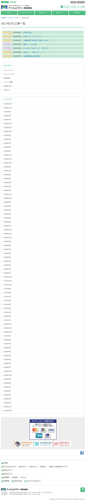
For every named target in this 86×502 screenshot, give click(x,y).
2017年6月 (7, 300)
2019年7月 (7, 210)
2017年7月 (7, 296)
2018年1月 (7, 273)
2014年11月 (8, 407)
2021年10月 (8, 131)
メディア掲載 (8, 82)
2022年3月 (7, 116)
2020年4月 (7, 178)
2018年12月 (8, 230)
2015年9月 (7, 379)
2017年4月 (7, 308)
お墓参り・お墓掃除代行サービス (58, 466)
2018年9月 (7, 241)
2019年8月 (7, 206)
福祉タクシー (60, 13)
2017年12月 (8, 277)
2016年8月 (7, 340)
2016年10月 (8, 332)
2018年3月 (7, 265)
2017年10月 (8, 285)
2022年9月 (7, 112)
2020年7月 (7, 171)
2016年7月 (7, 344)
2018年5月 (7, 257)
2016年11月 (8, 328)
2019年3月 (7, 218)
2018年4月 (7, 261)
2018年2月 (7, 269)
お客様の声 (7, 86)
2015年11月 (8, 371)
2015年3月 (7, 399)
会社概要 (14, 477)
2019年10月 (8, 198)
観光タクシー (43, 13)
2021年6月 (7, 147)
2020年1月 (7, 190)
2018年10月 (8, 237)
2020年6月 (7, 174)
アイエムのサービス (26, 13)
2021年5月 (7, 151)
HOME (9, 13)
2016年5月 (7, 351)
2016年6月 (7, 348)
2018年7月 (7, 249)
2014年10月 (8, 410)
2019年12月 (8, 194)
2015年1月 (7, 403)
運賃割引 (43, 466)
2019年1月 (7, 226)
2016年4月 (7, 355)
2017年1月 (7, 320)
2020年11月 (8, 159)
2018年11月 (8, 233)
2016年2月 (7, 363)
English (13, 2)
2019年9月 (7, 202)
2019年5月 (7, 214)
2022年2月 (7, 119)
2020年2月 (7, 186)
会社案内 (73, 2)
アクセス (23, 477)
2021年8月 (7, 139)
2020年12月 (8, 155)
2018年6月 (7, 253)
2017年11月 (8, 281)
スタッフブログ (13, 18)
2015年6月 (7, 387)
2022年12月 (8, 104)
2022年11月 (8, 108)
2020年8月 (7, 167)
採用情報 (77, 13)
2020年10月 (8, 163)
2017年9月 (7, 289)
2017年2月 (7, 316)
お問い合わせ (80, 2)
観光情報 (7, 78)
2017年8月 (7, 292)
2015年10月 (8, 375)
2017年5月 (7, 304)
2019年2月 (7, 222)
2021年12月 (8, 123)
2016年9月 (7, 336)
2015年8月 (7, 383)
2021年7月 (7, 143)
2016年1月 (7, 367)
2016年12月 (8, 324)
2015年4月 (7, 395)
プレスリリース (9, 70)
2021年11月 (8, 127)
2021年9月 (7, 135)
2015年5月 (7, 391)
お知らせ (7, 90)
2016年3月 (7, 359)
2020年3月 (7, 182)
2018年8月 (7, 245)
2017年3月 (7, 312)
